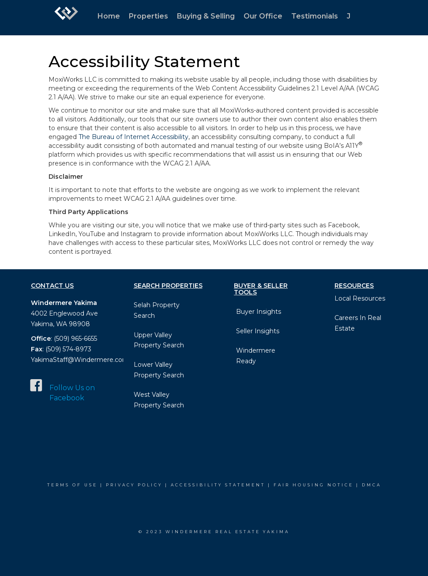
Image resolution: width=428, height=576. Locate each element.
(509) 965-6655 (75, 339)
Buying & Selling (206, 16)
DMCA (371, 484)
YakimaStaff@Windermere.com (80, 360)
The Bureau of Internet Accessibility (133, 137)
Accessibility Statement (218, 484)
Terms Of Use (72, 484)
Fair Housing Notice (313, 484)
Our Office (263, 16)
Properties (148, 16)
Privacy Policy (134, 484)
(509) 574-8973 (67, 349)
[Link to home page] (66, 17)
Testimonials (314, 16)
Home (109, 16)
